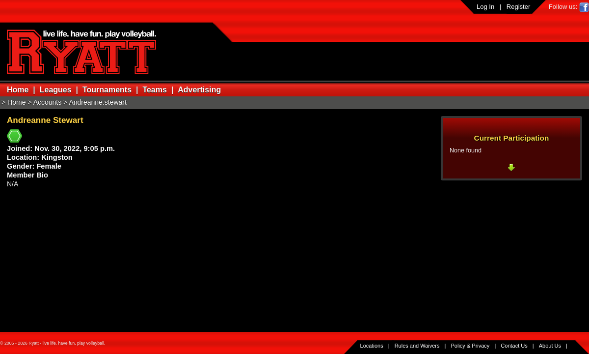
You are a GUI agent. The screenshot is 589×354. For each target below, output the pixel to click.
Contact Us (514, 346)
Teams (154, 90)
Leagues (56, 90)
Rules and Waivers (417, 346)
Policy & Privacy (470, 346)
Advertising (199, 90)
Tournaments (107, 90)
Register (518, 6)
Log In (485, 6)
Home (17, 90)
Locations (371, 346)
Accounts (47, 102)
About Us (550, 346)
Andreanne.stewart (98, 102)
